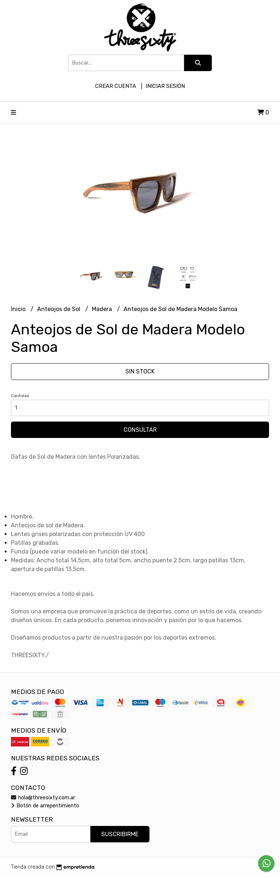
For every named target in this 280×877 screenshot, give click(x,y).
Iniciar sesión (165, 86)
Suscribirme (120, 834)
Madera (102, 309)
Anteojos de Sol (59, 309)
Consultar (140, 429)
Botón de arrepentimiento (45, 806)
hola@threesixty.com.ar (43, 798)
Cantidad (20, 395)
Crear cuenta (115, 86)
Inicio (19, 309)
